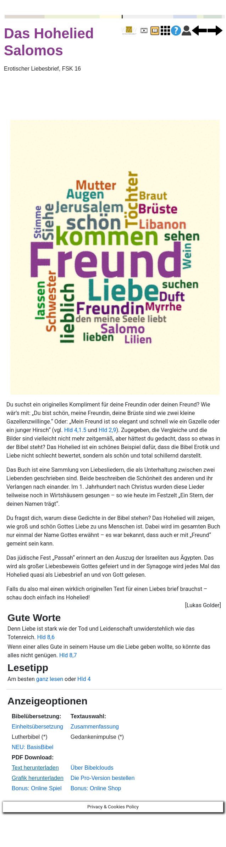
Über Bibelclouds (92, 768)
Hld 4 (83, 679)
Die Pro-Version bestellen (103, 778)
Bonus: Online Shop (96, 788)
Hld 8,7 (68, 655)
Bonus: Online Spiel (37, 788)
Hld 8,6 (45, 637)
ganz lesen (49, 679)
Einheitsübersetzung (37, 727)
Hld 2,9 (107, 430)
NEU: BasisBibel (32, 747)
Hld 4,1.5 (75, 430)
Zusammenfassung (95, 727)
